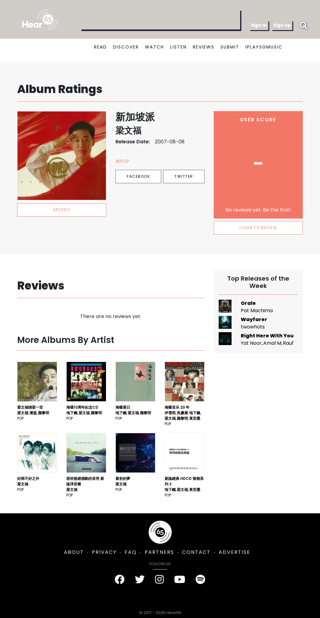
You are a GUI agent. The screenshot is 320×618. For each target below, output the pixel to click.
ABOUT (74, 552)
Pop (20, 418)
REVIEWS (203, 47)
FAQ (131, 552)
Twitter (183, 176)
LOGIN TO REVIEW (258, 227)
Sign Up (282, 25)
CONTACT (196, 552)
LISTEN (178, 47)
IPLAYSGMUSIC (264, 47)
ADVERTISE (234, 552)
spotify (62, 209)
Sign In (259, 25)
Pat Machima (257, 310)
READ (100, 47)
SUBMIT (229, 47)
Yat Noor (251, 343)
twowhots (253, 326)
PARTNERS (159, 552)
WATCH (154, 47)
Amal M (272, 343)
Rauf (288, 343)
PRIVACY (104, 552)
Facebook (138, 176)
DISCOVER (126, 47)
